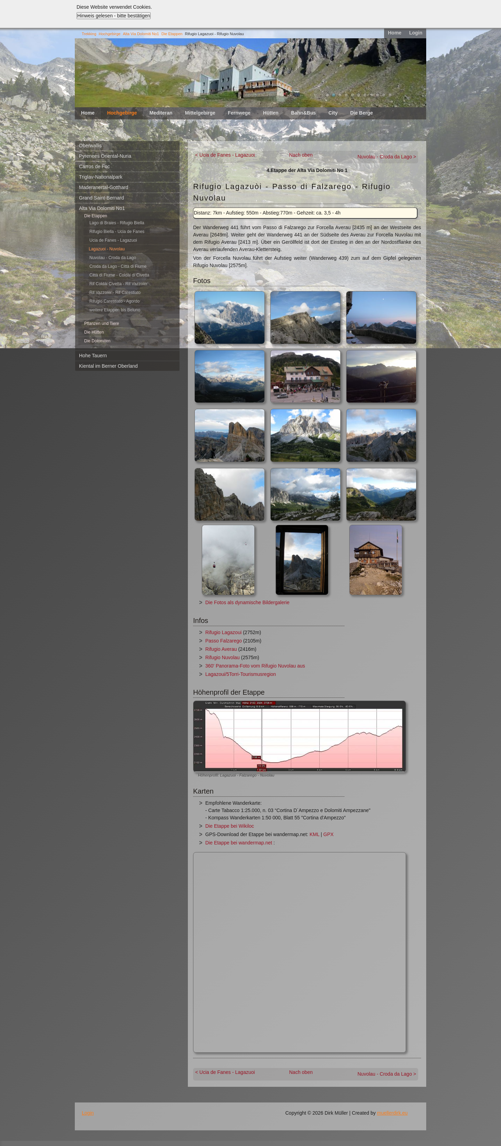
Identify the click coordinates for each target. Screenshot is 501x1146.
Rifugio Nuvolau (222, 657)
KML (314, 834)
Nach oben (301, 155)
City (332, 113)
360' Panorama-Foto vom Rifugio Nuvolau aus (255, 666)
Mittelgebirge (200, 113)
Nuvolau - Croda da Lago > (387, 156)
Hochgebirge (109, 34)
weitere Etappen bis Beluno (114, 309)
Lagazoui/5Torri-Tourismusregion (240, 674)
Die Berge (361, 113)
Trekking (89, 34)
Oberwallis (90, 145)
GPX (328, 834)
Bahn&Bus (303, 113)
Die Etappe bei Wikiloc (229, 826)
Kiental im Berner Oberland (108, 366)
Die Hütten (94, 332)
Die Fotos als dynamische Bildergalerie (247, 602)
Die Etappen (172, 34)
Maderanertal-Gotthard (103, 187)
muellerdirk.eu (392, 1113)
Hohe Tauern (93, 355)
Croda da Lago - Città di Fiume (117, 266)
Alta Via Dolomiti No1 (141, 34)
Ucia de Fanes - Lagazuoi (113, 240)
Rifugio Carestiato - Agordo (114, 301)
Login (415, 33)
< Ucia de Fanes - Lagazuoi (225, 155)
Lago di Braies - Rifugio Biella (116, 222)
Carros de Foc (94, 166)
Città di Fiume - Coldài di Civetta (119, 275)
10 (383, 95)
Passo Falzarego (223, 641)
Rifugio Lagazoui (223, 632)
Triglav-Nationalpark (100, 177)
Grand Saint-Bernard (101, 198)
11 (390, 95)
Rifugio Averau (221, 649)
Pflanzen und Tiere (101, 323)
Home (394, 33)
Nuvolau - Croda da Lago (112, 257)
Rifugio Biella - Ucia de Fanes (116, 231)
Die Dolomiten (97, 340)
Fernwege (239, 113)
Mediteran (160, 113)
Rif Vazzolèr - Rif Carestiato (115, 292)
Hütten (270, 113)
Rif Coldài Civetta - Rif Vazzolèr (118, 283)
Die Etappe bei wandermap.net (238, 842)
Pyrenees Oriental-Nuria (105, 156)
